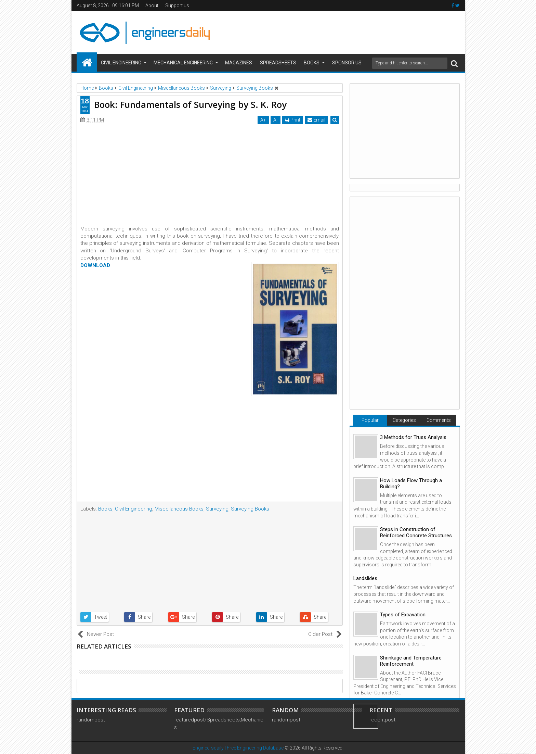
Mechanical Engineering (183, 62)
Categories (404, 420)
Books (311, 62)
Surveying (217, 509)
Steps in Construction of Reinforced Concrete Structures (416, 532)
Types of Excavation (403, 615)
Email (316, 120)
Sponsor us (347, 62)
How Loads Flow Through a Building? (411, 483)
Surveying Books (250, 509)
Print (292, 120)
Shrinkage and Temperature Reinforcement (411, 661)
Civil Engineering (121, 62)
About (151, 5)
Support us (177, 5)
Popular (370, 420)
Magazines (238, 62)
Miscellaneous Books (179, 509)
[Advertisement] (336, 31)
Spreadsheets (278, 62)
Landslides (365, 578)
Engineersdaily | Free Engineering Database (238, 748)
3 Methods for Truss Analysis (413, 437)
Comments (439, 420)
